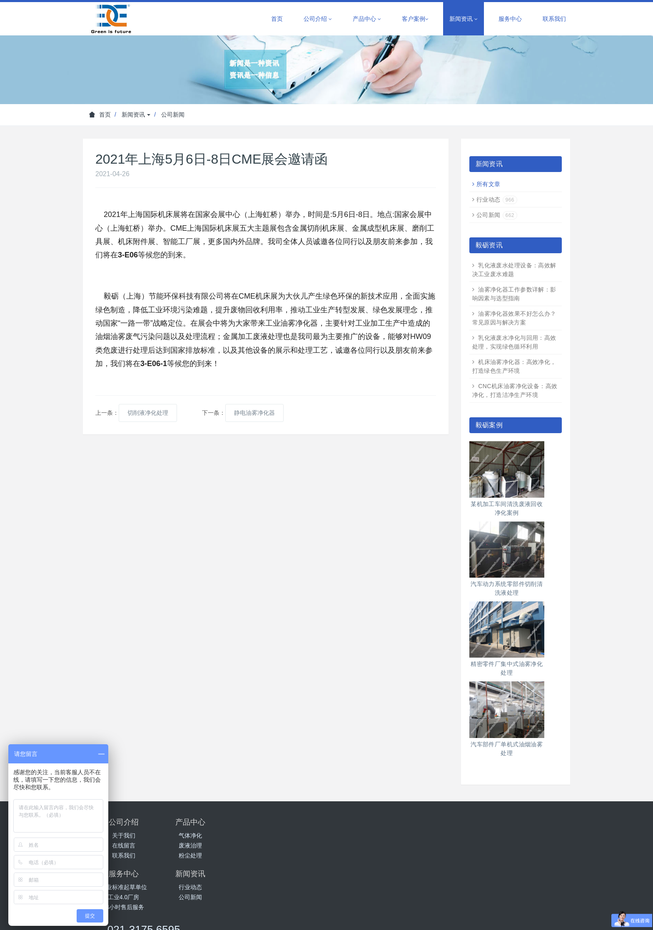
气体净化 (205, 835)
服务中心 (510, 18)
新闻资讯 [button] (463, 18)
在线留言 (123, 845)
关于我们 (123, 835)
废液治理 (205, 845)
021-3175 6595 (468, 826)
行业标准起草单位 (286, 835)
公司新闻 (172, 114)
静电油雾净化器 (254, 412)
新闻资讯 (136, 114)
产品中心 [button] (367, 18)
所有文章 (488, 184)
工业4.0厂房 (286, 845)
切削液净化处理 (147, 412)
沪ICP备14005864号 (387, 907)
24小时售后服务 (286, 855)
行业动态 (496, 199)
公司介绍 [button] (318, 18)
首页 (277, 18)
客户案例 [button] (415, 18)
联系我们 (554, 18)
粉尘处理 (205, 855)
